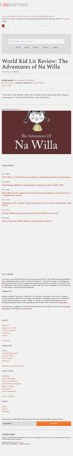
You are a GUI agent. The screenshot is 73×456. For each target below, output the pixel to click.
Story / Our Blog (8, 396)
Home (4, 16)
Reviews (5, 409)
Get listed (66, 19)
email (48, 306)
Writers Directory (23, 16)
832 (3, 281)
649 (39, 279)
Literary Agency (8, 356)
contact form (27, 308)
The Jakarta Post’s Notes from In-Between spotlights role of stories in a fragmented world (36, 194)
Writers (35, 47)
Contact (5, 335)
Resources (5, 361)
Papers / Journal (8, 386)
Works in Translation (10, 381)
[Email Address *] (19, 423)
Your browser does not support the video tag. (36, 248)
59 (21, 285)
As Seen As (6, 333)
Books (34, 16)
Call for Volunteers (9, 330)
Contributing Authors (46, 16)
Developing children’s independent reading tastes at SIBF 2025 (32, 185)
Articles (45, 47)
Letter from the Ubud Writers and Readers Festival (27, 221)
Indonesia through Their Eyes (13, 366)
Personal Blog (38, 83)
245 (59, 281)
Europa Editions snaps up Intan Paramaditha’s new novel (30, 213)
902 (49, 279)
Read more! (63, 302)
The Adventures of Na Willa (24, 80)
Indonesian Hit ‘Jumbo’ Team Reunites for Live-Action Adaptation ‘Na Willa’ (36, 204)
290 (61, 279)
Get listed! (6, 340)
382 (35, 283)
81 (3, 285)
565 (6, 283)
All (3, 26)
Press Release (7, 388)
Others (54, 47)
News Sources (7, 358)
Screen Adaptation (9, 391)
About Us (5, 325)
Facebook (66, 306)
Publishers (6, 411)
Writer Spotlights (8, 378)
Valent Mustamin (18, 442)
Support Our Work (9, 328)
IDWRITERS (36, 4)
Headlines (11, 16)
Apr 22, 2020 (6, 85)
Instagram (6, 308)
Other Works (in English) (11, 383)
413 (44, 281)
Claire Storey (9, 83)
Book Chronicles (7, 72)
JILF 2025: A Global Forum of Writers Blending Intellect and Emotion (36, 177)
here (19, 109)
